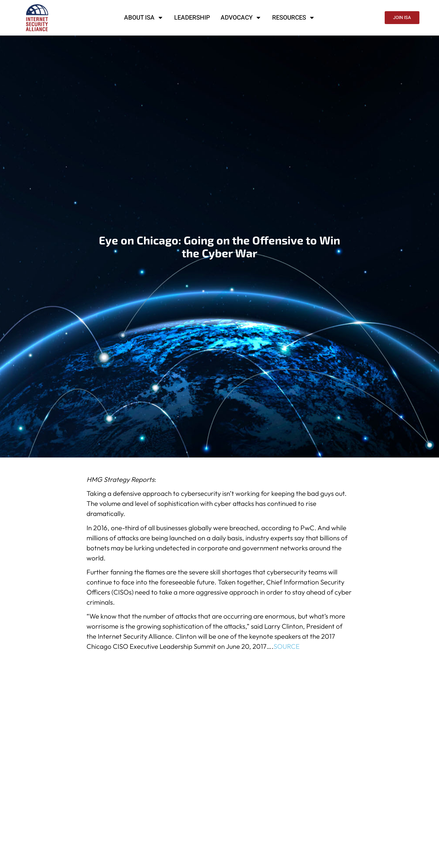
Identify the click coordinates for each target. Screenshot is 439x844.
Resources (293, 17)
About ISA (144, 17)
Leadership (192, 17)
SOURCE (287, 646)
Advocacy (241, 17)
